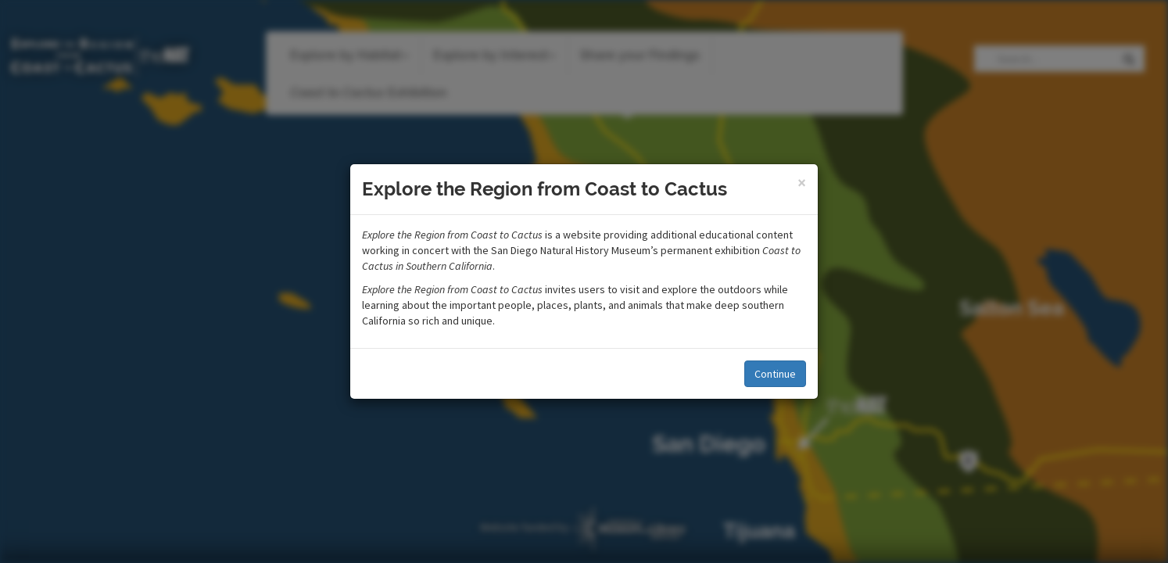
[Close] (801, 182)
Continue (775, 374)
